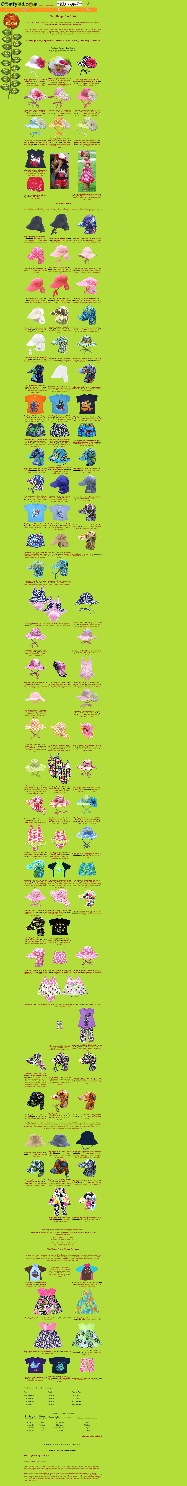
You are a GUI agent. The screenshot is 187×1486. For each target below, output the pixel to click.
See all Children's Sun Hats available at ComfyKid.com (62, 1445)
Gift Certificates (42, 10)
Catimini (17, 36)
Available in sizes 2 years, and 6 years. (62, 1005)
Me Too (5, 79)
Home (8, 10)
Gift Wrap (73, 10)
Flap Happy (16, 43)
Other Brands (14, 90)
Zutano (6, 32)
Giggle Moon (5, 71)
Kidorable (6, 39)
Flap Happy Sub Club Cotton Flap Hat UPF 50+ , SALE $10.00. (35, 582)
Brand (11, 23)
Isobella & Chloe (5, 86)
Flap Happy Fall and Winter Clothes (63, 48)
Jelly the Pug (15, 69)
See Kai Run (15, 83)
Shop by (12, 16)
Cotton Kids (16, 51)
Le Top (6, 46)
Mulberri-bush (6, 54)
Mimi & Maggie (16, 59)
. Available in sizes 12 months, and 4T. (87, 1352)
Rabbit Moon (5, 64)
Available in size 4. (47, 1352)
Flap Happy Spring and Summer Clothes (62, 51)
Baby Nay (15, 75)
